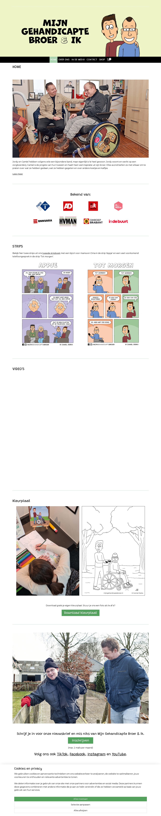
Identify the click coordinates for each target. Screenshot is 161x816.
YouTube (119, 754)
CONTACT (92, 59)
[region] (64, 804)
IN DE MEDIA (78, 59)
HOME (53, 59)
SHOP (102, 59)
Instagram (96, 754)
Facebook (77, 754)
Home (15, 780)
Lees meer (17, 174)
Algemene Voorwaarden (134, 783)
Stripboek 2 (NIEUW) (49, 783)
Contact (126, 780)
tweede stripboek (51, 253)
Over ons (16, 783)
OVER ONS (63, 59)
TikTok (62, 754)
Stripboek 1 (45, 780)
